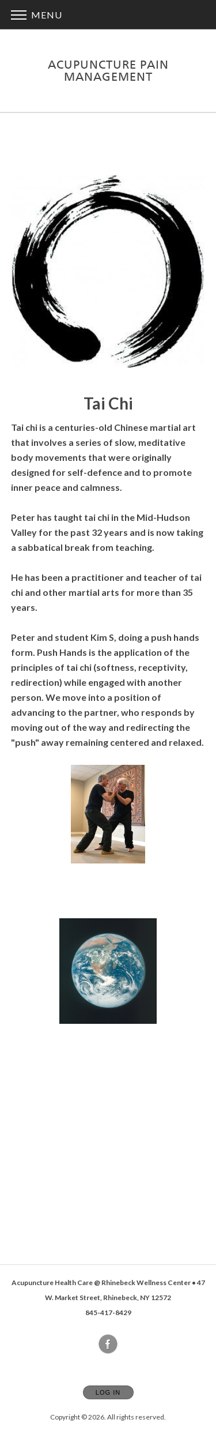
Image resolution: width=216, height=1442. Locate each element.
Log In (108, 1392)
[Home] (108, 71)
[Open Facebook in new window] (108, 1344)
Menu (36, 14)
